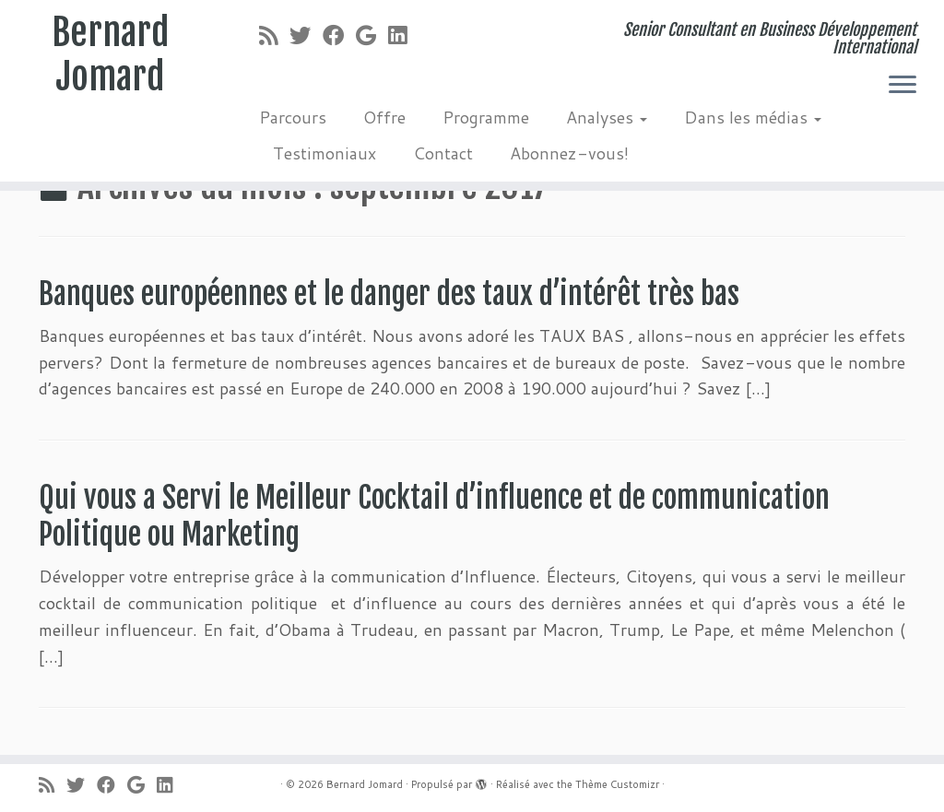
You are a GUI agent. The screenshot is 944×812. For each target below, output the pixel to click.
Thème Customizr (617, 784)
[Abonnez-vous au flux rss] (274, 35)
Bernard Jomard (111, 54)
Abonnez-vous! (569, 153)
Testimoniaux (324, 153)
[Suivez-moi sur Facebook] (339, 35)
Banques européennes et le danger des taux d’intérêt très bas (389, 294)
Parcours (292, 117)
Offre (384, 117)
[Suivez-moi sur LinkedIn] (403, 35)
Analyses (606, 117)
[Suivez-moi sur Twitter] (306, 35)
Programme (485, 117)
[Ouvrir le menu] (902, 86)
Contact (443, 153)
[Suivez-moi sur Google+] (372, 35)
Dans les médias (752, 117)
